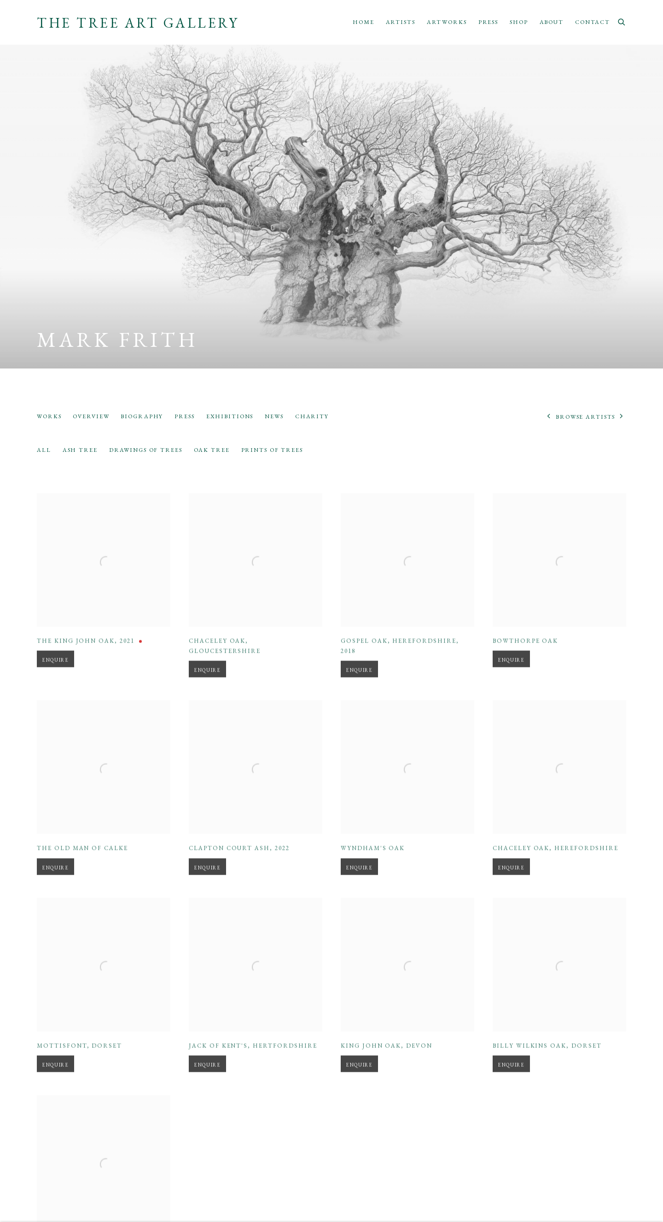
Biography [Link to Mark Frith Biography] (142, 416)
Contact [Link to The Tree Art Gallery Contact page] (592, 22)
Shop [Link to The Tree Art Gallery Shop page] (519, 22)
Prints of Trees (272, 450)
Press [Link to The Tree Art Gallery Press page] (488, 22)
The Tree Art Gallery (138, 23)
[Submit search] (622, 21)
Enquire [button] (55, 676)
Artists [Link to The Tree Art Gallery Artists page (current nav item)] (400, 22)
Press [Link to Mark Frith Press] (184, 416)
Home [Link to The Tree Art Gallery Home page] (363, 22)
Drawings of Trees (145, 450)
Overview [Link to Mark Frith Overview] (91, 416)
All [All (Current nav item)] (44, 450)
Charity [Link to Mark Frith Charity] (312, 416)
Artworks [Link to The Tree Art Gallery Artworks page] (447, 22)
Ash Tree (80, 450)
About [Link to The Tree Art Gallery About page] (552, 22)
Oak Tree (212, 450)
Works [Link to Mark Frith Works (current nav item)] (49, 416)
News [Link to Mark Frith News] (274, 416)
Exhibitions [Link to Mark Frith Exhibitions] (230, 416)
